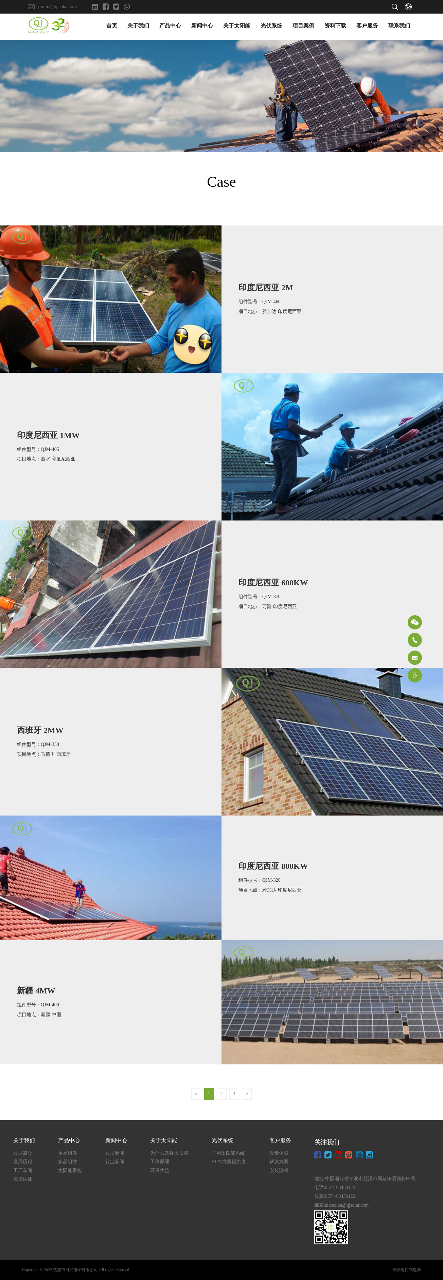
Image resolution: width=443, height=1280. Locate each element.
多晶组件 (67, 1162)
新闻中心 (202, 27)
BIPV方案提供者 (228, 1162)
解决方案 (278, 1162)
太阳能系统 (70, 1170)
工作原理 (159, 1162)
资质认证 (22, 1179)
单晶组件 (67, 1153)
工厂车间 (22, 1170)
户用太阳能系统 (228, 1153)
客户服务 (367, 27)
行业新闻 (114, 1162)
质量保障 (278, 1153)
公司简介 (22, 1153)
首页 (111, 27)
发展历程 (22, 1162)
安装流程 (278, 1170)
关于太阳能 (236, 27)
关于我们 (138, 27)
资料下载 (335, 27)
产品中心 (170, 27)
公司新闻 (114, 1153)
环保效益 (159, 1170)
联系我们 (399, 27)
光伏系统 (271, 27)
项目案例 (303, 27)
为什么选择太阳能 (169, 1153)
